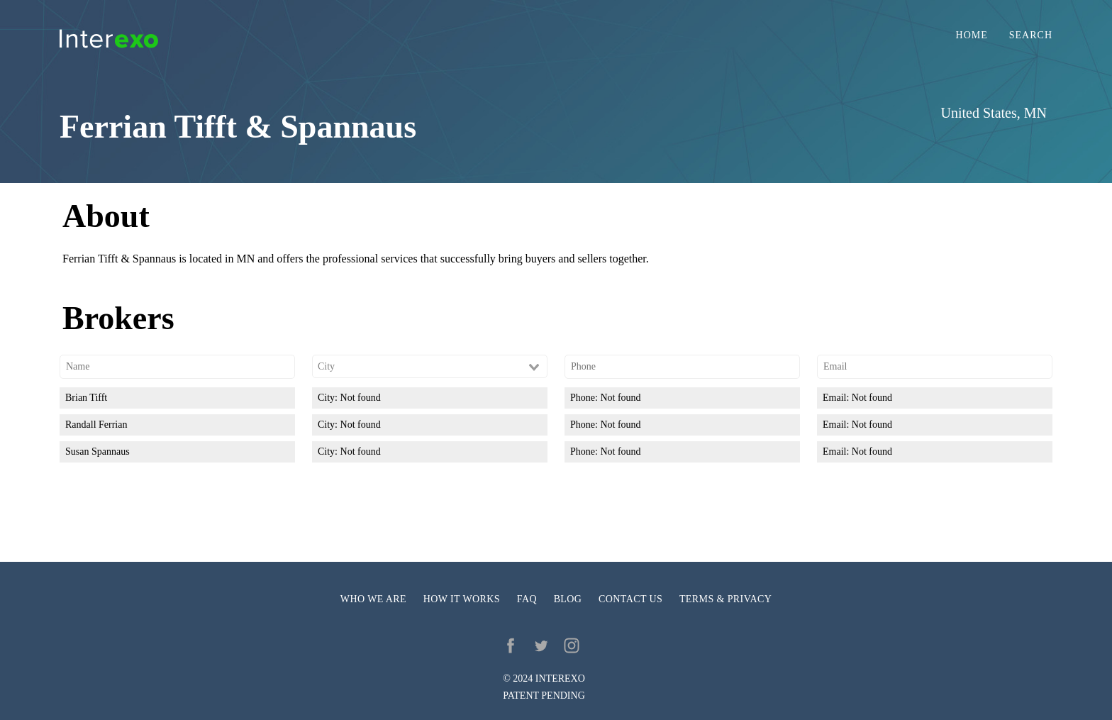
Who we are (373, 599)
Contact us (630, 599)
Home (972, 35)
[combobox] (429, 367)
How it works (461, 599)
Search (1030, 35)
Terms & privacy (725, 599)
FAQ (527, 599)
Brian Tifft (86, 397)
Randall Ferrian (96, 424)
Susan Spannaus (97, 451)
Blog (568, 599)
